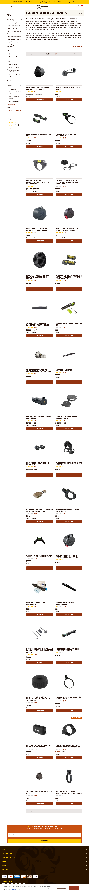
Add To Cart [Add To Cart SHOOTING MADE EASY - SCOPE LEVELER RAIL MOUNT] (69, 662)
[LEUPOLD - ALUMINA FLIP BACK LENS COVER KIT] (69, 401)
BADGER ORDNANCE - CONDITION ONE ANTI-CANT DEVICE (39, 510)
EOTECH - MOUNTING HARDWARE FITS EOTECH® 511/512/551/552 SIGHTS (39, 650)
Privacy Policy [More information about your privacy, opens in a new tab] (16, 889)
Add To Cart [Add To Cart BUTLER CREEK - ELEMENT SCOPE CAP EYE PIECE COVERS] (69, 568)
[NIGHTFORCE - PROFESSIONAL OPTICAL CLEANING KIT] (39, 729)
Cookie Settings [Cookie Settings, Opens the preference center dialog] (61, 888)
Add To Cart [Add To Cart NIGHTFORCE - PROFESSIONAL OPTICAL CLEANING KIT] (40, 757)
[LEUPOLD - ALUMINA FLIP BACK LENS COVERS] (39, 401)
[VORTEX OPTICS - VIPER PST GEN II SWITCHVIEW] (69, 681)
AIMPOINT (41, 33)
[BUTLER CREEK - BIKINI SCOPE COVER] (69, 72)
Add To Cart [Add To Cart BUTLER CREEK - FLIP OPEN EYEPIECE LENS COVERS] (69, 241)
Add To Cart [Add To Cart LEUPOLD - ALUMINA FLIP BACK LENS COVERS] (40, 428)
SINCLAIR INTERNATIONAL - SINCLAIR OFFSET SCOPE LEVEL (39, 370)
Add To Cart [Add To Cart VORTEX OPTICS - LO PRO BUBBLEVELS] (69, 146)
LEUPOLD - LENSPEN (64, 370)
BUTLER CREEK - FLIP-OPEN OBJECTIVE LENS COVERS (37, 229)
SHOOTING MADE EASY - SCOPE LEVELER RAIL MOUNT (68, 649)
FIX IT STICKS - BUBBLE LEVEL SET (38, 135)
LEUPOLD (69, 33)
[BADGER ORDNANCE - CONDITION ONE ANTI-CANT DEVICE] (39, 494)
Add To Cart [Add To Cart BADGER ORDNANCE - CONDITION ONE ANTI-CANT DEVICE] (40, 521)
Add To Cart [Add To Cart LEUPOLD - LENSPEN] (69, 382)
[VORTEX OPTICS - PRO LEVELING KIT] (69, 308)
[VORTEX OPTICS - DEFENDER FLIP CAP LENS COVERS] (39, 72)
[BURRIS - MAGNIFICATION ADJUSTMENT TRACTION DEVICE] (69, 776)
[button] (8, 6)
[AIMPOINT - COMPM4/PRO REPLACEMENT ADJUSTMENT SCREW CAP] (69, 165)
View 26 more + (11, 104)
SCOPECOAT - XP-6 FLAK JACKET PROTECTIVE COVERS (38, 324)
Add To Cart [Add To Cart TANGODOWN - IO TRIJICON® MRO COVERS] (69, 475)
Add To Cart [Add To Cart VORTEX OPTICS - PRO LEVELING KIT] (69, 335)
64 (59, 54)
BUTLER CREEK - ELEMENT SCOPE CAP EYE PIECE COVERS (68, 556)
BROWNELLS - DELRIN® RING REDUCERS (37, 463)
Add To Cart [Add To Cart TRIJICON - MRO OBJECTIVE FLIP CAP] (40, 804)
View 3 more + (11, 128)
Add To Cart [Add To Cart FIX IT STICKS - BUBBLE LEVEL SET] (40, 146)
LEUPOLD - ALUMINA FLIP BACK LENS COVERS (38, 417)
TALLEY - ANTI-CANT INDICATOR (39, 556)
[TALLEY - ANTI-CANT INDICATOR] (39, 540)
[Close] (86, 888)
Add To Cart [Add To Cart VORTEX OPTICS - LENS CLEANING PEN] (69, 614)
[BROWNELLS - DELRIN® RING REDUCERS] (39, 447)
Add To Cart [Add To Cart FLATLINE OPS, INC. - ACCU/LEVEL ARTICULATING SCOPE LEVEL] (40, 194)
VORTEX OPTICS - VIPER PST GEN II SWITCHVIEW (69, 698)
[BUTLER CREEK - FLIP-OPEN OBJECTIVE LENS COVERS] (39, 213)
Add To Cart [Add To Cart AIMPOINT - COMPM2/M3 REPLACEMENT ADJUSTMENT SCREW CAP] (40, 710)
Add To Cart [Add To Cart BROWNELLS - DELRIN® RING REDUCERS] (40, 475)
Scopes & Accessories (51, 39)
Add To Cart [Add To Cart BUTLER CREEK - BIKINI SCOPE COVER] (69, 99)
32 (56, 54)
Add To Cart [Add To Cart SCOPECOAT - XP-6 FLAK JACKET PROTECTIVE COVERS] (40, 335)
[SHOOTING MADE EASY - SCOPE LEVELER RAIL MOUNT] (69, 633)
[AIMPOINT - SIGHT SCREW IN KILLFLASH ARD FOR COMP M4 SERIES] (39, 259)
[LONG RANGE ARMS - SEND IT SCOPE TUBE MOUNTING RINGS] (69, 729)
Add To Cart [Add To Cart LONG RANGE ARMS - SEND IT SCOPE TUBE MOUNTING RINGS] (69, 757)
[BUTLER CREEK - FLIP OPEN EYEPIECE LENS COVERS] (69, 213)
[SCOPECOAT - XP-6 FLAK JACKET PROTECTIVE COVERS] (39, 308)
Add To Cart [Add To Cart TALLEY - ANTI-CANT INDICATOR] (40, 568)
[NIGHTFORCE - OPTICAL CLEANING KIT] (39, 587)
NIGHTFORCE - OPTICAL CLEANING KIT (35, 603)
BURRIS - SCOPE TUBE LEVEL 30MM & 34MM (67, 510)
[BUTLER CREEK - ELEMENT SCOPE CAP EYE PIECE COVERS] (69, 540)
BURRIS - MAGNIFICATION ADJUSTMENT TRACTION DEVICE (69, 792)
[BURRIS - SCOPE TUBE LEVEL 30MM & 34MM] (69, 494)
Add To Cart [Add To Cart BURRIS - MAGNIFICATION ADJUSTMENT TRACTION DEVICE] (69, 804)
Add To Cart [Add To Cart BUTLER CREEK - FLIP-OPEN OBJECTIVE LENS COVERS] (40, 241)
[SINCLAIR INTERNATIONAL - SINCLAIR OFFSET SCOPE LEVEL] (39, 354)
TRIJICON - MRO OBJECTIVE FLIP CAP (39, 792)
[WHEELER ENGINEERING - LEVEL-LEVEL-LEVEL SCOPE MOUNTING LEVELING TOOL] (69, 259)
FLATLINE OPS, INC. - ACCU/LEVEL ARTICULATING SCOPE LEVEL (37, 182)
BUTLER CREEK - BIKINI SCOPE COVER (68, 88)
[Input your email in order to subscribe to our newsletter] (44, 835)
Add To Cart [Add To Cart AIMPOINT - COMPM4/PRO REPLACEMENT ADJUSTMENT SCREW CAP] (69, 194)
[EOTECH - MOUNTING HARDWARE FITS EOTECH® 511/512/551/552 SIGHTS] (39, 633)
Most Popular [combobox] (76, 46)
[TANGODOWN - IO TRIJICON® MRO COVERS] (69, 447)
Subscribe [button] (44, 840)
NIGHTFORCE (59, 33)
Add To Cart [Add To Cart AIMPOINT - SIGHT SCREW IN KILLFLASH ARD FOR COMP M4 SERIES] (40, 289)
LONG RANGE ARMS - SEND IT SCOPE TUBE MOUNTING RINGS (68, 746)
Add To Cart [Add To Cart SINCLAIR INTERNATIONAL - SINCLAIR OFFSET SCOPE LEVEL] (40, 382)
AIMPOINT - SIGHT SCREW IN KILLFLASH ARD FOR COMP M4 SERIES (38, 276)
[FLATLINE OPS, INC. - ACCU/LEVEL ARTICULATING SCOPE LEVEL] (39, 165)
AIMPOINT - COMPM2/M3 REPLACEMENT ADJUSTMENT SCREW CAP (38, 698)
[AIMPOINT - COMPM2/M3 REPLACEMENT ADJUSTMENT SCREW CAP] (39, 681)
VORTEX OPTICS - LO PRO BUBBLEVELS (66, 135)
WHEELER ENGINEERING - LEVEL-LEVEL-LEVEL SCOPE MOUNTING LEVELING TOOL (69, 276)
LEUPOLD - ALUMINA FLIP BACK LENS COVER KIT (68, 417)
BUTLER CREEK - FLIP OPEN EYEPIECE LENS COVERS (67, 229)
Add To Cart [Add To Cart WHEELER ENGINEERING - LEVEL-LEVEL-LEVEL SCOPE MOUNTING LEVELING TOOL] (69, 289)
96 (62, 54)
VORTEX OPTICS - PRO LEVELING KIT (69, 324)
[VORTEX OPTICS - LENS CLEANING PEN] (69, 587)
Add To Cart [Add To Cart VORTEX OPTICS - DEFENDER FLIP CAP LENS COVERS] (40, 99)
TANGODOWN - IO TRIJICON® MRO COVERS (69, 463)
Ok (74, 888)
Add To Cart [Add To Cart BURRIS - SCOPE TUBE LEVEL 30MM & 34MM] (69, 521)
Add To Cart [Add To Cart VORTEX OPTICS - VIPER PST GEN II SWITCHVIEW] (69, 710)
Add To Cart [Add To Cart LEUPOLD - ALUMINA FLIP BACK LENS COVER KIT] (69, 428)
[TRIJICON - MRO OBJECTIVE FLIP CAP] (39, 776)
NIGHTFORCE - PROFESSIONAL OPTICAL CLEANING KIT (38, 746)
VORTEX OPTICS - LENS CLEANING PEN (65, 603)
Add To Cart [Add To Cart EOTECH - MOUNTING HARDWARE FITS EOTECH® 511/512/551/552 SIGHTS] (40, 662)
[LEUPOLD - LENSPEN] (69, 354)
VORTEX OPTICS (49, 33)
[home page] (44, 7)
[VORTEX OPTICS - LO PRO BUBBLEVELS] (69, 118)
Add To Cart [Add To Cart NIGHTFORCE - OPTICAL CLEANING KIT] (40, 614)
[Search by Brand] (14, 85)
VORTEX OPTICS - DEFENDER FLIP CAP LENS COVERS (37, 88)
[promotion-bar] (44, 2)
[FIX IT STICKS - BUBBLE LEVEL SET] (39, 118)
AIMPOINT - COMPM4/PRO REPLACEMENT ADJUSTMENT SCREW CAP (67, 182)
